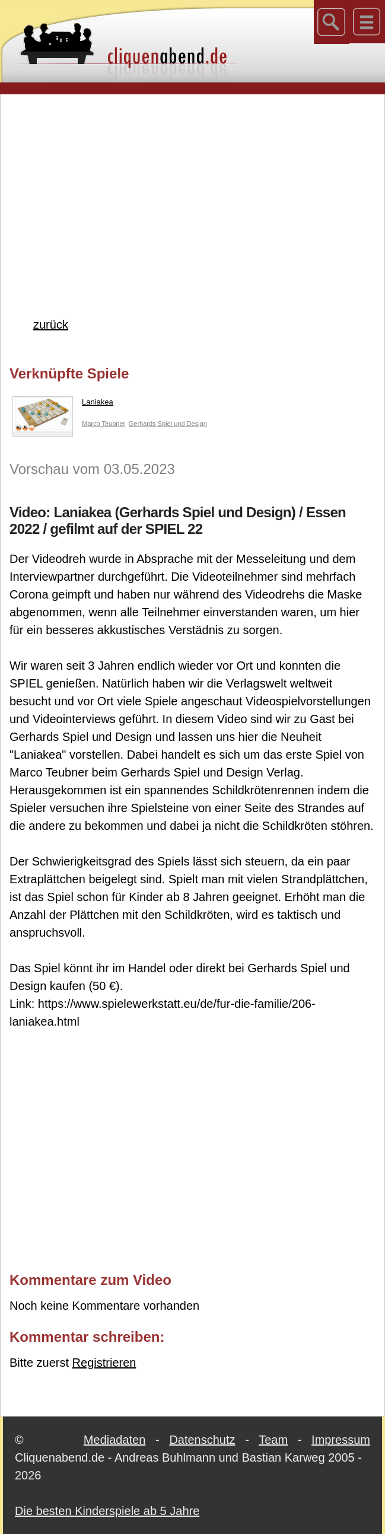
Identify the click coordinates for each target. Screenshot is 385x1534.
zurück (50, 324)
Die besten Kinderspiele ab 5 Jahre (107, 1510)
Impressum (340, 1439)
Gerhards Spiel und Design (168, 423)
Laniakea (62, 404)
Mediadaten (115, 1439)
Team (273, 1439)
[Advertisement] (197, 186)
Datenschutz (202, 1439)
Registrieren (104, 1362)
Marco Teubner (103, 423)
